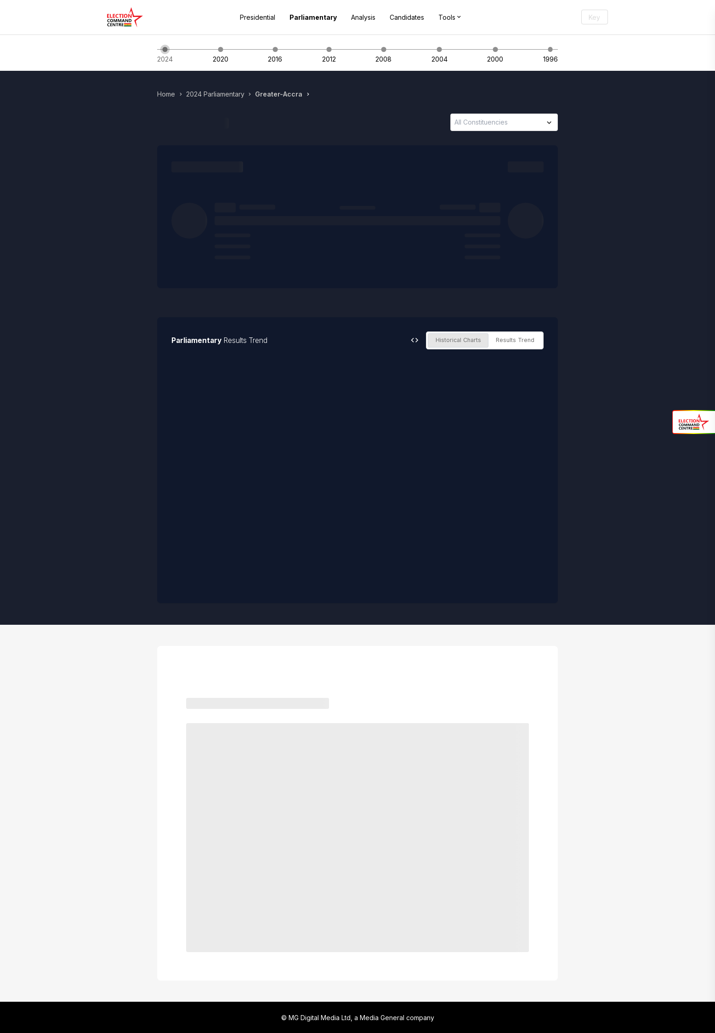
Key (594, 17)
